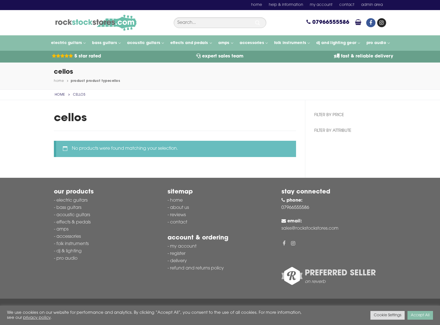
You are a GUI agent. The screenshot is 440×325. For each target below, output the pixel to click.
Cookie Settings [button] (387, 315)
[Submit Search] (257, 23)
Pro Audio (66, 258)
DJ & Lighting (69, 251)
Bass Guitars (68, 208)
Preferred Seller (340, 273)
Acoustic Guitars (73, 215)
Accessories (68, 236)
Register (177, 254)
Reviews (178, 215)
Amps (62, 229)
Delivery (178, 261)
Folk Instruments (72, 244)
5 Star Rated (76, 56)
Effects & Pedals (73, 222)
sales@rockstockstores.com (309, 228)
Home (59, 81)
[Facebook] (370, 22)
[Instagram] (381, 22)
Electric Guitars (72, 200)
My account (183, 246)
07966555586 (327, 22)
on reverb (315, 282)
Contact (178, 222)
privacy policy (37, 318)
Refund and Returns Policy (197, 268)
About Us (179, 208)
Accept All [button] (420, 315)
